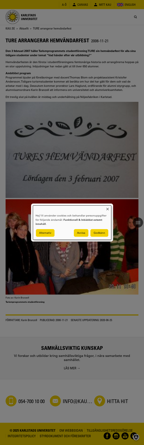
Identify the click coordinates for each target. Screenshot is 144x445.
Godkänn (99, 232)
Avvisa (81, 232)
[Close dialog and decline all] (107, 207)
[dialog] (72, 222)
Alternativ (45, 232)
